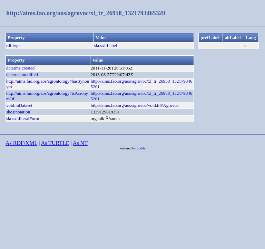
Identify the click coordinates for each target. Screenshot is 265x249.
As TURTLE (55, 143)
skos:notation (18, 111)
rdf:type (13, 45)
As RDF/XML (21, 143)
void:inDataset (19, 105)
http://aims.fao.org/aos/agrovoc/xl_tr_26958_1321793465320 (85, 13)
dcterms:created (20, 68)
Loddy (141, 148)
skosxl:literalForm (22, 118)
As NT (80, 143)
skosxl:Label (105, 45)
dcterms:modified (22, 74)
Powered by (128, 148)
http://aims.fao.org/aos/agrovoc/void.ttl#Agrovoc (135, 105)
